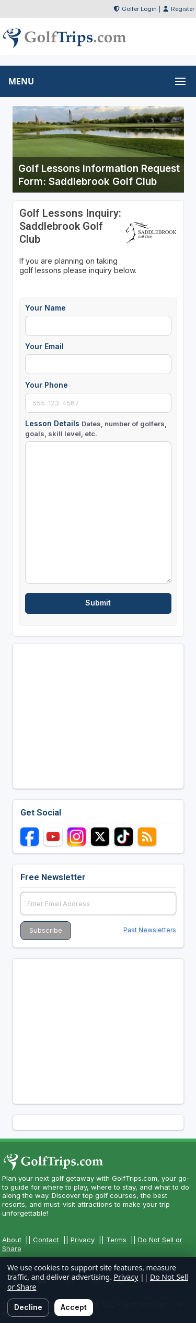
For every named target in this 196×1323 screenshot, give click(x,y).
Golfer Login (139, 9)
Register (182, 9)
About (11, 1239)
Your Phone (46, 384)
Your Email (44, 346)
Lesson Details (96, 428)
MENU (21, 81)
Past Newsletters (149, 930)
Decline (28, 1307)
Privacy (83, 1239)
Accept (74, 1307)
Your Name (45, 307)
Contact (46, 1239)
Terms (116, 1239)
